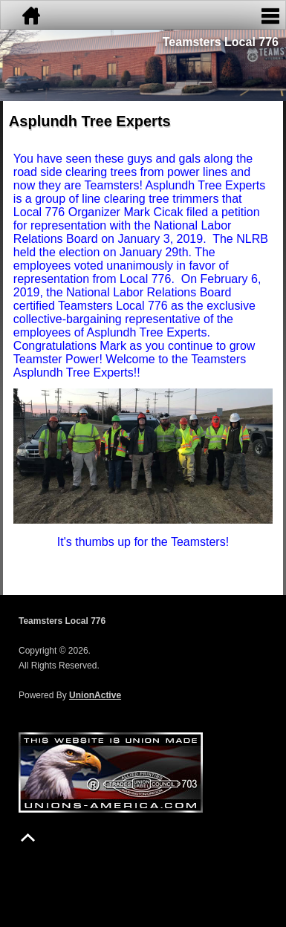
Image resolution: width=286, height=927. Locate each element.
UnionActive (95, 695)
